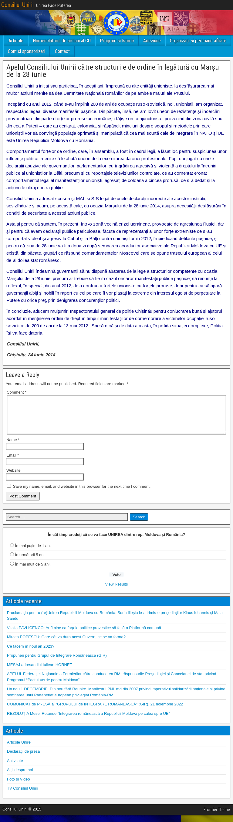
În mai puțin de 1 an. (33, 553)
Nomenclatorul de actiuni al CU (62, 41)
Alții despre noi (20, 777)
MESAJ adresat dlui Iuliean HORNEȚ (39, 672)
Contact (62, 51)
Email (12, 462)
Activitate (15, 768)
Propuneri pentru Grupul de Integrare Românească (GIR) (57, 662)
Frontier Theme (217, 817)
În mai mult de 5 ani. (33, 571)
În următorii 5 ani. (30, 562)
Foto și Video (18, 786)
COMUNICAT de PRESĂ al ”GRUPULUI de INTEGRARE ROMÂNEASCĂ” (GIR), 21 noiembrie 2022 (95, 711)
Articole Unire (19, 749)
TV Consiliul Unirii (22, 795)
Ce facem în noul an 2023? (30, 653)
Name (12, 447)
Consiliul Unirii (17, 4)
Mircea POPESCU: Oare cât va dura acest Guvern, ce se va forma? (66, 644)
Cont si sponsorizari (26, 51)
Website (13, 477)
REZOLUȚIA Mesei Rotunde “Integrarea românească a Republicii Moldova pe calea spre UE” (88, 720)
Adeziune (152, 41)
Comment (16, 392)
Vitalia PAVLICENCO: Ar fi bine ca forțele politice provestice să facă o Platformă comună (84, 635)
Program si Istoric (117, 41)
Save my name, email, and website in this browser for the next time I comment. (82, 493)
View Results (116, 591)
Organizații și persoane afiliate (198, 41)
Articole (15, 41)
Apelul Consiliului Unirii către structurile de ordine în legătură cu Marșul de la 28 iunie (113, 71)
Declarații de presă (23, 758)
